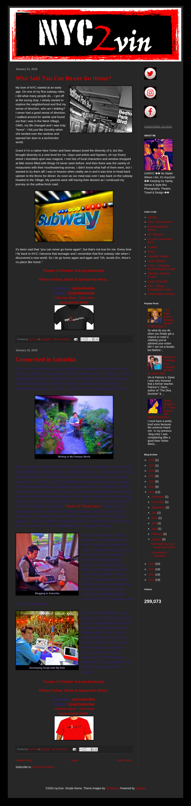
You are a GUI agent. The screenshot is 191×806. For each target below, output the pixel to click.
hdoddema (112, 788)
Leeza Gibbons (157, 260)
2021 (152, 465)
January (157, 539)
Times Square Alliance (161, 293)
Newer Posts (24, 760)
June (155, 518)
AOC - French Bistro (160, 221)
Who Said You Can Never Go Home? (63, 78)
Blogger (140, 788)
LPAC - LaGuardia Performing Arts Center (161, 267)
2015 (152, 492)
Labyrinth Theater (158, 256)
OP (86, 302)
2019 (152, 470)
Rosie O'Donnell (157, 281)
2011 (152, 579)
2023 (152, 460)
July (154, 512)
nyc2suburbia (83, 288)
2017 (152, 481)
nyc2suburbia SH (71, 302)
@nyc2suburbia (81, 293)
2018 (152, 476)
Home (74, 760)
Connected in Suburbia (46, 359)
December (158, 496)
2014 (152, 563)
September (159, 507)
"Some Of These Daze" (83, 506)
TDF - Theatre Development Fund (159, 288)
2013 (152, 569)
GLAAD (152, 247)
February (157, 534)
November (158, 502)
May (154, 523)
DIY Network (155, 234)
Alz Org (152, 217)
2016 (152, 486)
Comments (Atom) (43, 767)
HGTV (151, 251)
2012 (152, 574)
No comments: (62, 339)
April (155, 528)
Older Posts (124, 760)
